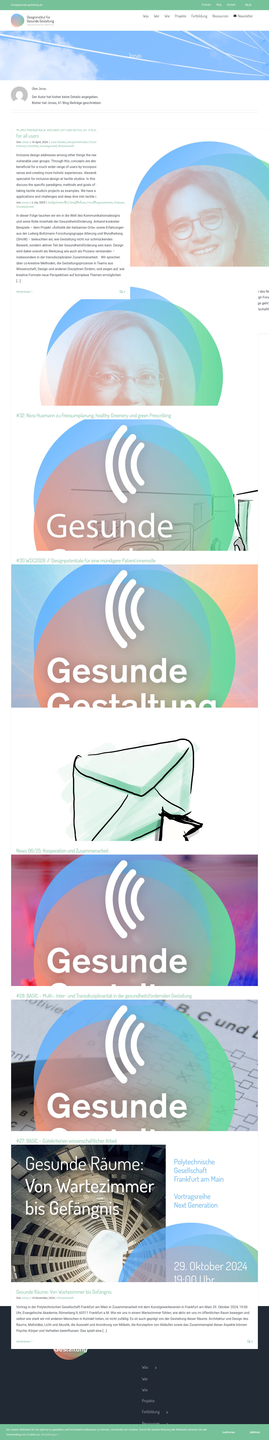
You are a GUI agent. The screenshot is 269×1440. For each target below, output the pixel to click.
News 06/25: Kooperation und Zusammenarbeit (62, 850)
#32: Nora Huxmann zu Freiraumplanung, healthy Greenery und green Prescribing (93, 415)
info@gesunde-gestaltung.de (26, 5)
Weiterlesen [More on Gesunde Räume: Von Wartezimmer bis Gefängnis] (23, 1341)
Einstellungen (50, 1434)
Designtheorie (77, 202)
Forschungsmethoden (100, 202)
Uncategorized (48, 146)
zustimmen (228, 1432)
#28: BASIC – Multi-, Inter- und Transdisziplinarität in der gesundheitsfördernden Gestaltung (104, 995)
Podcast (21, 146)
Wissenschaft (66, 146)
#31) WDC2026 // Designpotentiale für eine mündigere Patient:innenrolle (86, 560)
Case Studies (58, 142)
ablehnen (255, 1432)
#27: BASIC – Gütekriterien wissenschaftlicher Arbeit (66, 1140)
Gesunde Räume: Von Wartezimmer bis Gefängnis (64, 1291)
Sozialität (33, 146)
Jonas (25, 142)
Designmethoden (78, 142)
